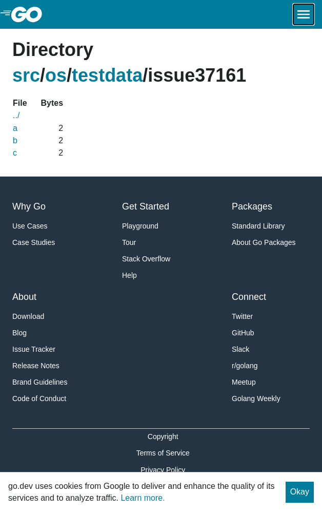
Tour (129, 242)
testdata (107, 75)
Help (129, 275)
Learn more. (142, 498)
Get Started (145, 206)
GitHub (243, 333)
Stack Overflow (146, 259)
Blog (19, 333)
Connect (249, 297)
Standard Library (258, 226)
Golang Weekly (256, 398)
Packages (252, 206)
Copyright (163, 436)
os (56, 75)
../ (16, 115)
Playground (140, 226)
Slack (240, 349)
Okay (299, 491)
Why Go (29, 206)
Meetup (244, 382)
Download (28, 316)
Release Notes (35, 366)
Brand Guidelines (39, 382)
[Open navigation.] (303, 14)
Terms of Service (163, 453)
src (26, 75)
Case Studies (33, 242)
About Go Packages (264, 242)
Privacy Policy (162, 470)
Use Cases (29, 226)
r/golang (245, 366)
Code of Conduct (39, 398)
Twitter (242, 316)
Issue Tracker (33, 349)
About (24, 297)
